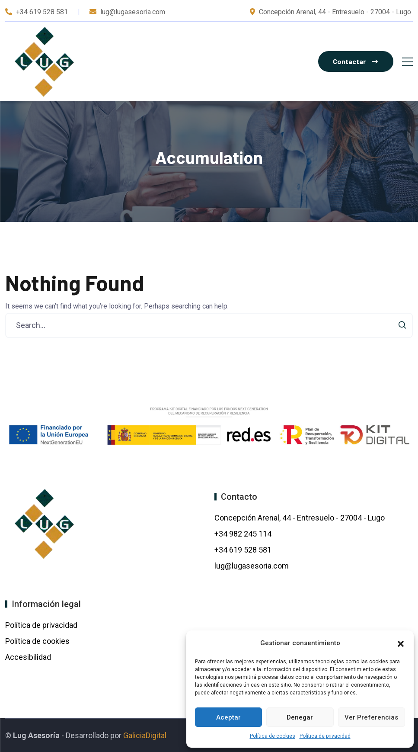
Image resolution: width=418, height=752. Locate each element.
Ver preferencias (371, 717)
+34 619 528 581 (42, 12)
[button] (400, 643)
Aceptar (228, 717)
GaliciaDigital (144, 735)
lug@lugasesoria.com (251, 565)
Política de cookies (272, 736)
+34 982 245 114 (243, 533)
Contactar (355, 61)
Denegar (300, 717)
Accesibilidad (28, 657)
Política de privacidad (325, 736)
